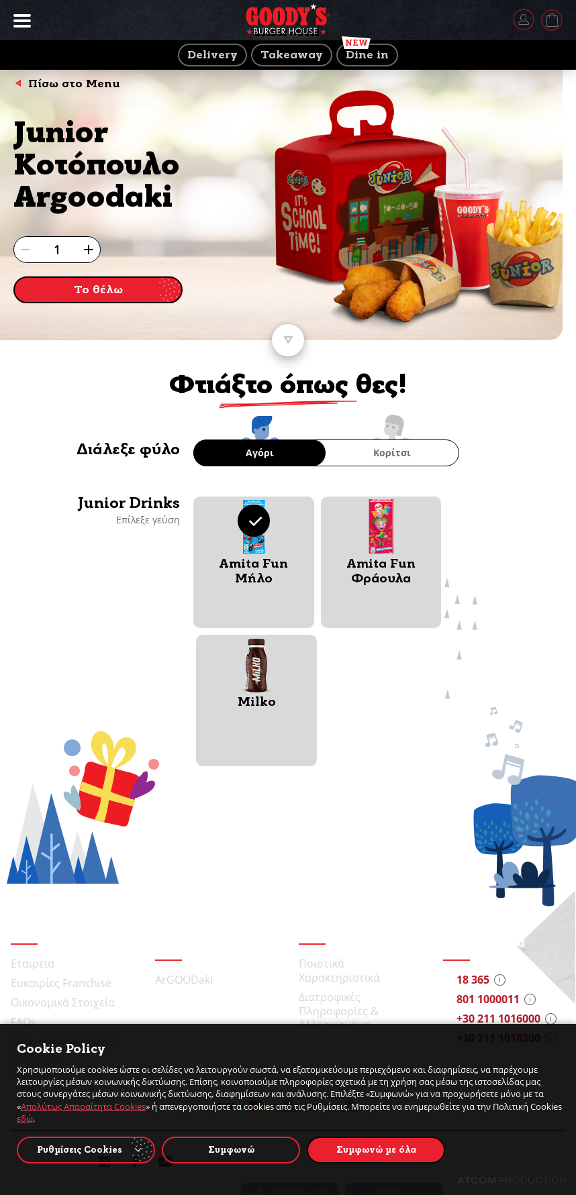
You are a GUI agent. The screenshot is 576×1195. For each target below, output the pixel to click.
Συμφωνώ (231, 1149)
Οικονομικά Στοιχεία (63, 864)
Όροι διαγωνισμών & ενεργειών (63, 909)
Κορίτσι (392, 452)
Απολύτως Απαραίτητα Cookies (83, 1106)
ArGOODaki (184, 841)
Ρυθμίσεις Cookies (79, 1149)
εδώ (25, 1118)
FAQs (23, 883)
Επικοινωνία (42, 936)
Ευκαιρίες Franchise (61, 844)
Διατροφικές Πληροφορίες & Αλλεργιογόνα (339, 872)
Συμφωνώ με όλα (376, 1149)
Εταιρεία (32, 825)
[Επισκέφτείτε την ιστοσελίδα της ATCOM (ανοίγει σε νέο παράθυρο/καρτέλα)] (511, 1180)
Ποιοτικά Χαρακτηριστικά (339, 832)
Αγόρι (260, 452)
